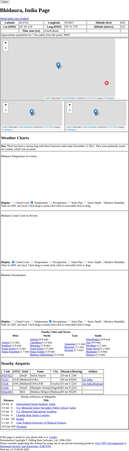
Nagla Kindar (37, 351)
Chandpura (36, 342)
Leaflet (48, 98)
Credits (53, 437)
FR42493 (7, 391)
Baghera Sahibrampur (42, 354)
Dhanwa (90, 354)
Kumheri (6, 345)
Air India (87, 379)
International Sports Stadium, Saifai (35, 404)
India (10, 18)
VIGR (5, 383)
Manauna (35, 345)
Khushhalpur (93, 339)
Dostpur (68, 350)
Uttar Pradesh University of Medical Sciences (41, 422)
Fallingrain (110, 98)
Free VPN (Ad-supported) (109, 443)
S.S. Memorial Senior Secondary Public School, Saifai (46, 407)
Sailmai (34, 339)
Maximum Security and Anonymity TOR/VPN (25, 446)
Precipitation (60, 202)
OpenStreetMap (69, 98)
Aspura (5, 342)
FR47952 (7, 375)
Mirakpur (91, 345)
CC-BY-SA (91, 98)
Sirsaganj (21, 426)
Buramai (69, 347)
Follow (4, 2)
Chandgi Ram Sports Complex (33, 415)
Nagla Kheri (36, 348)
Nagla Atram (8, 348)
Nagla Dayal (93, 348)
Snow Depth (94, 202)
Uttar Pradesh (21, 18)
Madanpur (91, 351)
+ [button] (6, 43)
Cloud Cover (22, 202)
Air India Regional (93, 383)
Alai (88, 342)
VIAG (5, 379)
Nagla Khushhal (10, 351)
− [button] (6, 48)
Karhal (20, 419)
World (3, 18)
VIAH (5, 387)
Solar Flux (77, 202)
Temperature (41, 202)
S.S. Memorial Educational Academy (36, 411)
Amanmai (69, 344)
